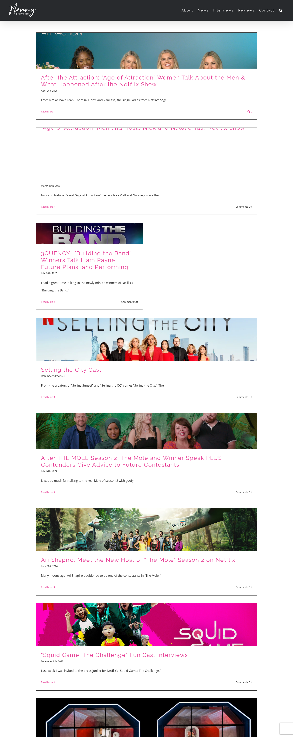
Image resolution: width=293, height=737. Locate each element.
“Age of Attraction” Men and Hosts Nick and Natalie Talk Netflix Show (143, 127)
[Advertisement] (146, 156)
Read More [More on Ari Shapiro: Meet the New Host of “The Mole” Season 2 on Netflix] (47, 587)
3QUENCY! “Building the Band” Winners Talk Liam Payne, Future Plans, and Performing (86, 260)
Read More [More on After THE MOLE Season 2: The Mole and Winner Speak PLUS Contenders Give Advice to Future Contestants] (47, 492)
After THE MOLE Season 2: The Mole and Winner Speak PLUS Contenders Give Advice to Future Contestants (131, 461)
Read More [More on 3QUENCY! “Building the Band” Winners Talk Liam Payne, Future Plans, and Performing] (47, 302)
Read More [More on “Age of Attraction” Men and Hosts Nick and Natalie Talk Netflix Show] (47, 206)
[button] (281, 10)
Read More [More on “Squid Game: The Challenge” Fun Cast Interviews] (47, 682)
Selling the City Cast (71, 369)
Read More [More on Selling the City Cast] (47, 397)
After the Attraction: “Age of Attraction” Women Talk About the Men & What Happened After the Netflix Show (143, 81)
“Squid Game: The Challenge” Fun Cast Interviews (114, 655)
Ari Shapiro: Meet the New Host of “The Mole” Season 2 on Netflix (138, 560)
